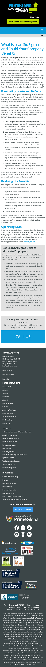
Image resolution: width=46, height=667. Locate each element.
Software (5, 393)
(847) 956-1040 (7, 361)
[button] (42, 30)
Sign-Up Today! (23, 510)
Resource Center (7, 403)
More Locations (7, 370)
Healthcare (5, 480)
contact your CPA (29, 242)
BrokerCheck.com (8, 375)
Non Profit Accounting (9, 490)
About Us (5, 400)
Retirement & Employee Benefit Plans (14, 454)
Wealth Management (9, 468)
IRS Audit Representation (10, 438)
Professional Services (9, 493)
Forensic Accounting (8, 445)
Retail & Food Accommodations (12, 496)
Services (5, 390)
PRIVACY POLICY (13, 609)
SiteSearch (35, 609)
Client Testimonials (8, 413)
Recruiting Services (8, 452)
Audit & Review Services (10, 435)
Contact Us (6, 423)
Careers (5, 407)
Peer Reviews (6, 448)
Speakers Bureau (8, 458)
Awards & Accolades (9, 410)
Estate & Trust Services (10, 442)
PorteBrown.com (34, 605)
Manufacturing (7, 487)
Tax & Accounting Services (10, 461)
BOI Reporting (7, 420)
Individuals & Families (9, 483)
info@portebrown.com (9, 366)
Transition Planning (8, 464)
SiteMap (26, 609)
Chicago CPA (6, 387)
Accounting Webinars (9, 417)
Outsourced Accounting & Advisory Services (16, 432)
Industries (5, 397)
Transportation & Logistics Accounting (14, 499)
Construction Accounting (10, 477)
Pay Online (6, 379)
